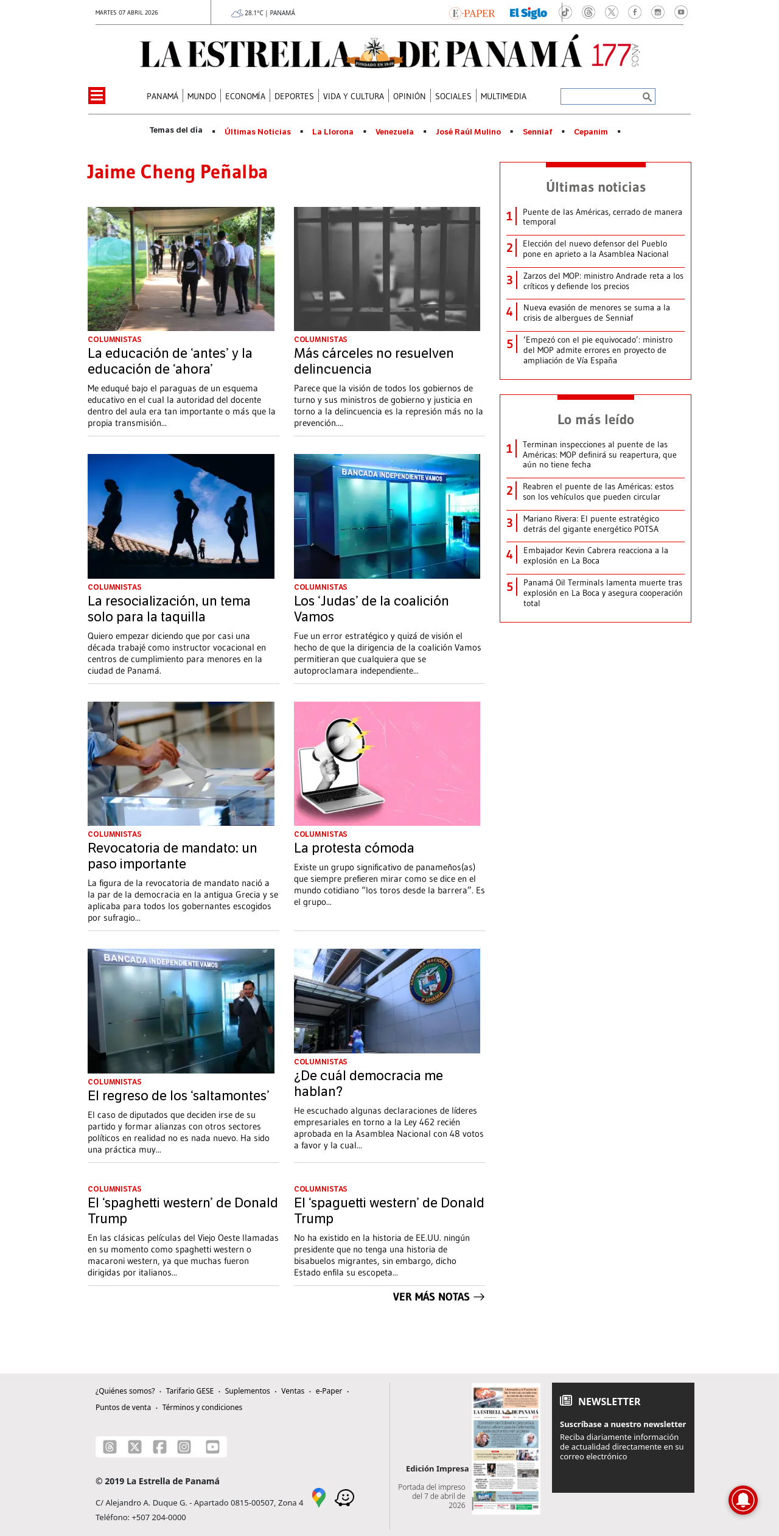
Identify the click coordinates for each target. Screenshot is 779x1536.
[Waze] (344, 1496)
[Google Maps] (319, 1496)
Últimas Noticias (258, 132)
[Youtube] (212, 1446)
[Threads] (110, 1446)
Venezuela (395, 132)
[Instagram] (184, 1446)
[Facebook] (159, 1446)
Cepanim (591, 132)
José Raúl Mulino (468, 132)
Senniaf (538, 132)
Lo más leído (595, 419)
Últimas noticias (596, 186)
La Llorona (333, 132)
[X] (134, 1446)
